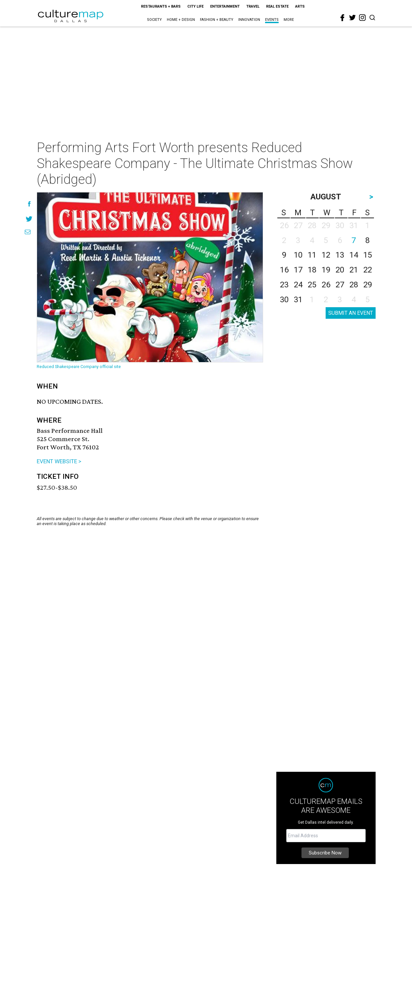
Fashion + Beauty (216, 20)
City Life (195, 6)
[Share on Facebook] (29, 204)
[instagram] (362, 17)
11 (312, 255)
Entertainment (225, 6)
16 (284, 269)
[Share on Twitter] (29, 219)
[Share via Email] (27, 232)
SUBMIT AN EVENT (350, 313)
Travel (252, 6)
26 (326, 284)
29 (367, 284)
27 (340, 284)
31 (298, 299)
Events (272, 20)
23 (284, 284)
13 (340, 255)
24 (298, 284)
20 (340, 269)
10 (298, 255)
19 (326, 269)
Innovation (249, 20)
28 (353, 284)
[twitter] (352, 17)
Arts (300, 6)
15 (367, 255)
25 (312, 284)
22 (367, 269)
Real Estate (277, 6)
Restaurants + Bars (161, 6)
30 (284, 299)
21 (353, 269)
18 (312, 269)
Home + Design (181, 20)
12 (326, 255)
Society (154, 20)
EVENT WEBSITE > (59, 461)
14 (353, 255)
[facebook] (342, 17)
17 (298, 269)
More (289, 20)
